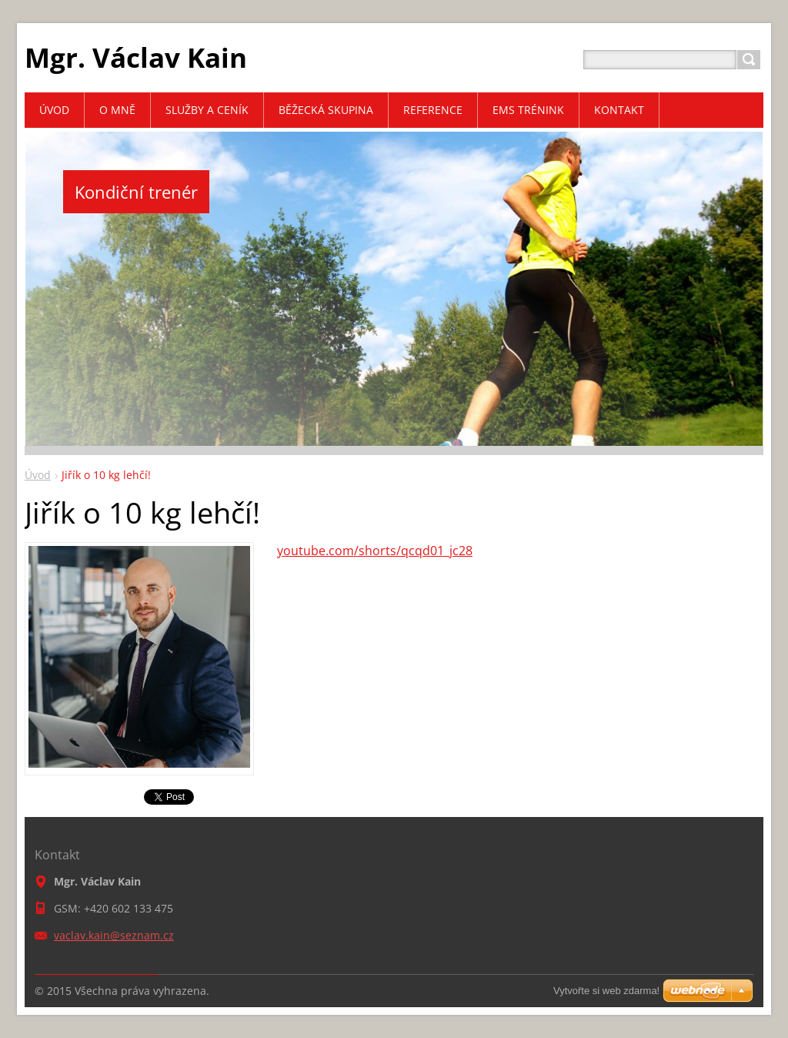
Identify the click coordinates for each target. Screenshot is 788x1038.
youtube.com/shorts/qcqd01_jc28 (374, 550)
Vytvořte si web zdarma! (606, 990)
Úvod (38, 474)
